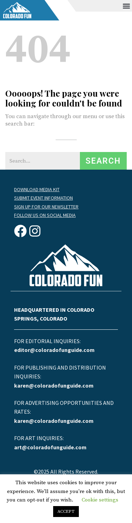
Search (103, 161)
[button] (126, 6)
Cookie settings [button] (100, 500)
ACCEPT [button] (66, 511)
